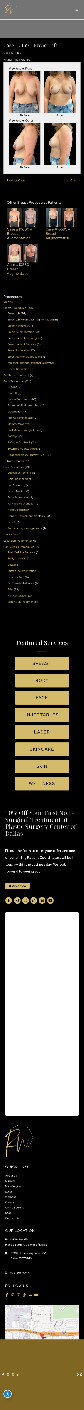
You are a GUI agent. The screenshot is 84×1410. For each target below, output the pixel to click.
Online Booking (14, 1207)
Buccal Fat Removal (20, 472)
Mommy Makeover (19, 424)
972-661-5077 (19, 1272)
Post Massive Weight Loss (23, 430)
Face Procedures (13, 467)
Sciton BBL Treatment (21, 602)
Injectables (10, 534)
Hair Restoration (18, 595)
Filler (10, 589)
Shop (8, 1213)
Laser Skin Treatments (17, 540)
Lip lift (11, 522)
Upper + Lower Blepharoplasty (26, 516)
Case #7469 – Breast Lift (30, 45)
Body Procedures (14, 381)
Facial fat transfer (18, 497)
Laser (8, 1191)
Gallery (9, 1202)
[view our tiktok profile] (33, 900)
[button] (42, 663)
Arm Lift (12, 393)
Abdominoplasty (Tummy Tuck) (27, 455)
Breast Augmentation (21, 332)
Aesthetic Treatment (16, 375)
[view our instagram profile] (17, 900)
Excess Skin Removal (20, 399)
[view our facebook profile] (8, 900)
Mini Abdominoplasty (20, 418)
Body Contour (16, 558)
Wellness (10, 1197)
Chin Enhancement (19, 479)
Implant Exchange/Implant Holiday (29, 363)
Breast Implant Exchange (23, 338)
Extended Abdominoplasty (24, 405)
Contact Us (12, 1218)
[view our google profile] (42, 900)
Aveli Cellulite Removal (21, 552)
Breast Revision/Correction (24, 356)
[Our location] (81, 1374)
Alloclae (12, 387)
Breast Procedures (14, 308)
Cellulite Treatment (15, 461)
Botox (11, 564)
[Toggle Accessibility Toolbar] (7, 1394)
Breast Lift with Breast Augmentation (30, 319)
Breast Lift (14, 313)
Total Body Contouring (22, 448)
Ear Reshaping (16, 485)
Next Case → (72, 180)
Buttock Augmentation (22, 571)
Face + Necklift (17, 491)
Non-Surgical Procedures (18, 547)
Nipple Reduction (18, 369)
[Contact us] (78, 1374)
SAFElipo (13, 436)
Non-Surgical (13, 1186)
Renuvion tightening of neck (25, 528)
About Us (11, 1175)
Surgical (10, 1181)
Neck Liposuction (18, 510)
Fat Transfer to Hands (21, 583)
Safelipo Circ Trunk (19, 442)
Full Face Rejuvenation (21, 503)
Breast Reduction (18, 350)
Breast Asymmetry (19, 326)
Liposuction (15, 411)
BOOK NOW (17, 885)
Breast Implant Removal (22, 344)
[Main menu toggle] (77, 10)
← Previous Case (14, 180)
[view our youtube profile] (50, 900)
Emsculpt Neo (16, 577)
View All (8, 301)
